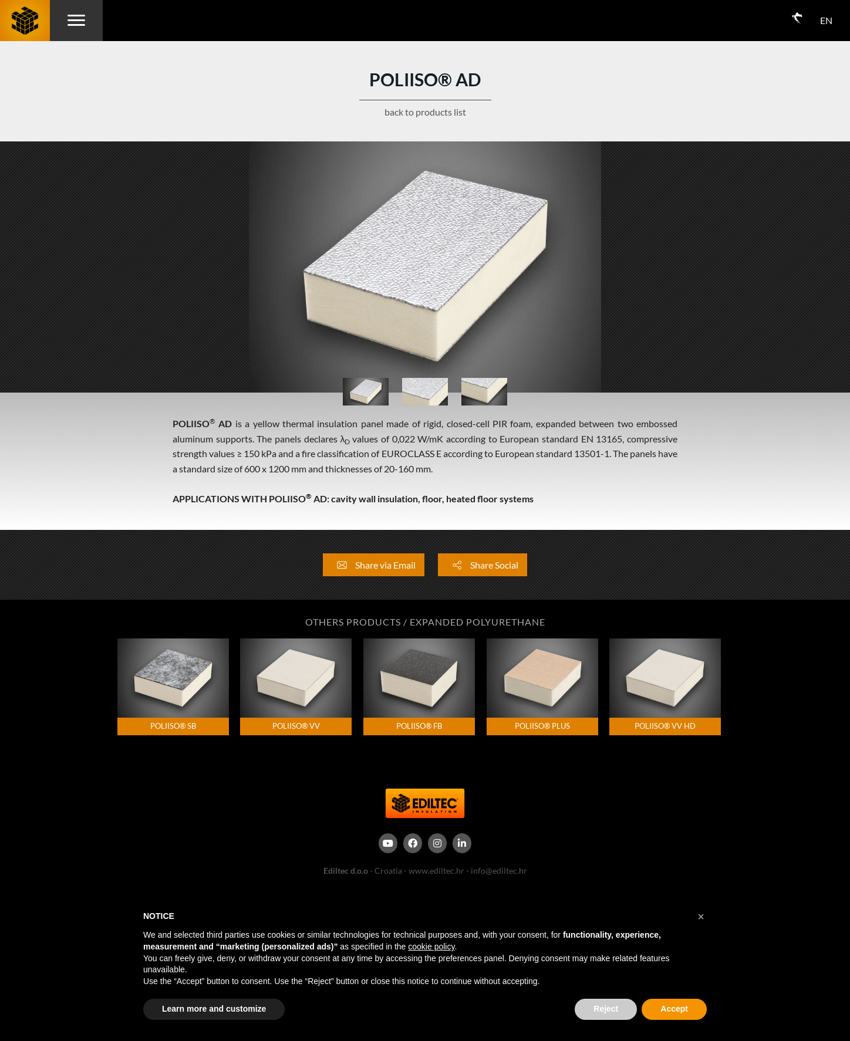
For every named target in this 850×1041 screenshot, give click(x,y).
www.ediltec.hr (436, 871)
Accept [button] (674, 1008)
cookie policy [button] (431, 946)
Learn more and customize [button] (214, 1008)
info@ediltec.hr (499, 871)
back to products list (425, 111)
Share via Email (374, 565)
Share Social (482, 565)
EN (826, 20)
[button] (701, 916)
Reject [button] (605, 1008)
